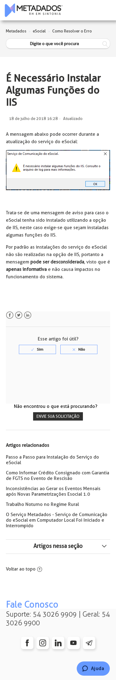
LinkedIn (28, 315)
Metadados (16, 31)
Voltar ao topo (24, 569)
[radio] (37, 349)
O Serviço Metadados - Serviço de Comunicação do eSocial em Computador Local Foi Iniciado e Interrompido (56, 520)
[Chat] (93, 668)
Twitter (19, 315)
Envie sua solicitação (58, 416)
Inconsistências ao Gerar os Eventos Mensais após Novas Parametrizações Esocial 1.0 (53, 491)
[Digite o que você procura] (58, 43)
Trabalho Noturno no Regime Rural (42, 504)
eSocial (39, 31)
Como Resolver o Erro (72, 31)
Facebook (10, 315)
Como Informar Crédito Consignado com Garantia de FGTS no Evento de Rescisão (57, 475)
